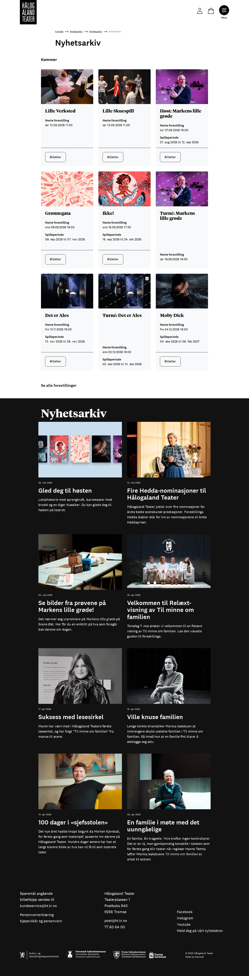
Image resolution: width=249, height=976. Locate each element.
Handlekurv (210, 10)
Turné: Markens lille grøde (177, 215)
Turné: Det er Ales (122, 315)
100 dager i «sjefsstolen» (73, 823)
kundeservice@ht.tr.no (38, 906)
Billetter (55, 157)
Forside (59, 31)
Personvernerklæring (37, 915)
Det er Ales (57, 315)
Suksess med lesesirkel (71, 717)
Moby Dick (172, 315)
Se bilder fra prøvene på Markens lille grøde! (72, 606)
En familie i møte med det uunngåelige (163, 826)
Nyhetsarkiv (76, 31)
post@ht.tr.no (116, 921)
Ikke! (108, 213)
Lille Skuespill (118, 111)
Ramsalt (199, 956)
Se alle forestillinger (59, 385)
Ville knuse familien (155, 717)
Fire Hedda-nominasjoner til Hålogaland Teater (166, 494)
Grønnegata (58, 213)
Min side (198, 10)
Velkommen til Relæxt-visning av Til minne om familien (160, 610)
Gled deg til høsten (65, 491)
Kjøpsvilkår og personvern (41, 921)
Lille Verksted (60, 111)
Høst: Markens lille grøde (180, 113)
